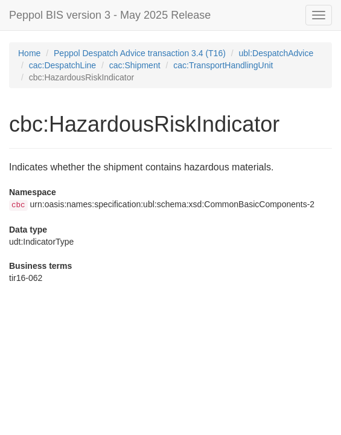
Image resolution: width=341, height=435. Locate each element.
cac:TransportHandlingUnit (223, 65)
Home (29, 53)
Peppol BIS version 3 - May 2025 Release (110, 15)
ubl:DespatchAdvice (276, 53)
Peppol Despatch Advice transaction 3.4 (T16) (140, 53)
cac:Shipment (135, 65)
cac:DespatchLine (62, 65)
